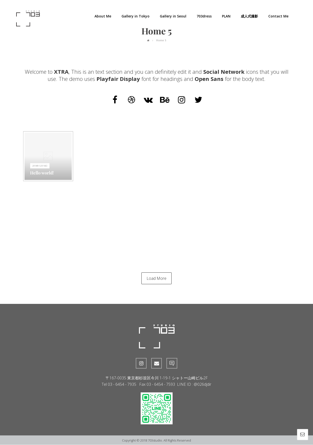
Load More (156, 278)
